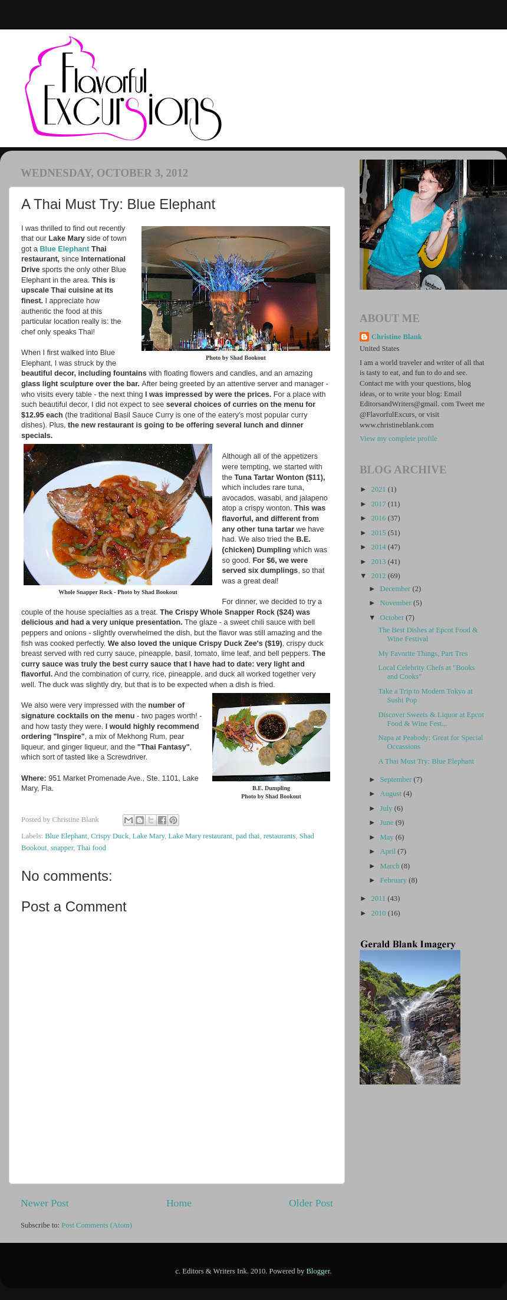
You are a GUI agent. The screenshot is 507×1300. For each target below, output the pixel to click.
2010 (379, 913)
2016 (379, 518)
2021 (379, 489)
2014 (379, 547)
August (392, 794)
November (396, 603)
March (390, 866)
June (388, 822)
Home (179, 1203)
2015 (379, 533)
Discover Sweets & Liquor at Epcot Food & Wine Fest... (430, 719)
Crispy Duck (110, 836)
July (387, 808)
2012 (379, 576)
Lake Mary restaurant (200, 836)
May (388, 837)
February (394, 880)
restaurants (280, 836)
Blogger (318, 1271)
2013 (379, 562)
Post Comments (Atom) (96, 1225)
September (397, 779)
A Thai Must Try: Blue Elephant (425, 761)
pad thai (247, 836)
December (396, 589)
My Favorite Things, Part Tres (423, 653)
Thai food (91, 848)
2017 (379, 504)
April (389, 851)
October (393, 617)
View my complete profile (398, 439)
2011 (379, 898)
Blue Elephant (65, 249)
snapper (62, 848)
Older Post (311, 1203)
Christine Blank (396, 337)
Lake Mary (149, 836)
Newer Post (45, 1203)
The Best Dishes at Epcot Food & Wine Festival (428, 634)
